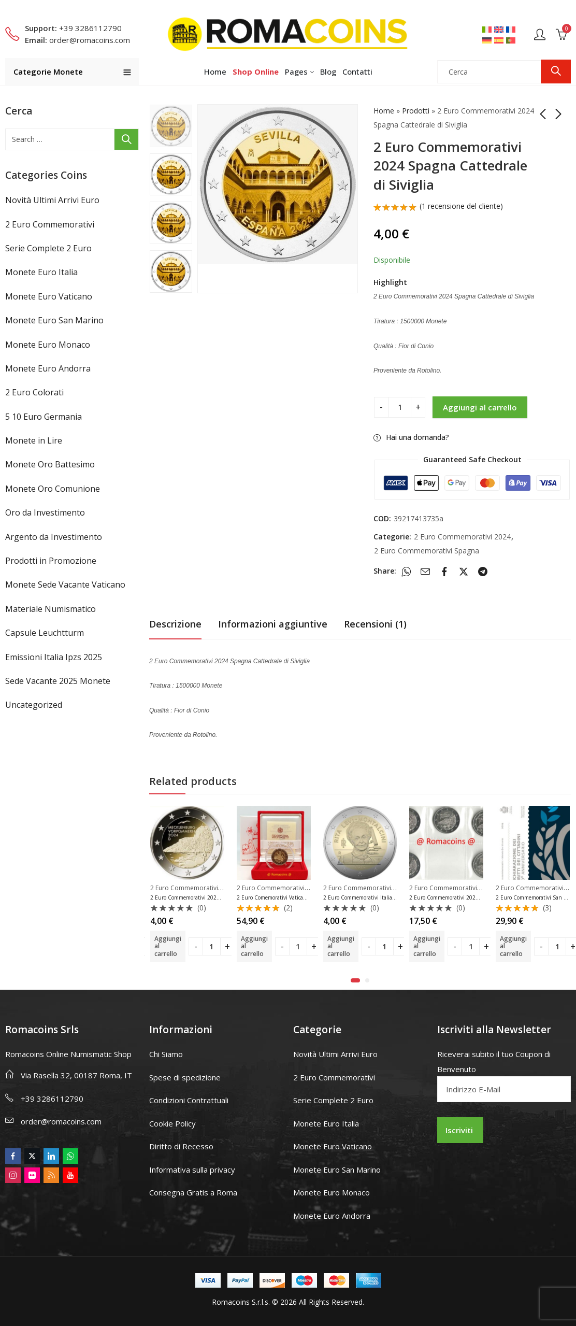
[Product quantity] (399, 407)
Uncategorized (33, 704)
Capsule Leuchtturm (44, 632)
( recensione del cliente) (461, 206)
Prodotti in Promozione (50, 560)
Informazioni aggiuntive (272, 624)
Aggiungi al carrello (480, 407)
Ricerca (556, 71)
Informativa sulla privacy (192, 1169)
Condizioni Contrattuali (188, 1100)
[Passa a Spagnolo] (500, 40)
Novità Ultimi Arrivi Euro (52, 200)
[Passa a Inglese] (500, 29)
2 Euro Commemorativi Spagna (426, 550)
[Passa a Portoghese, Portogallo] (512, 40)
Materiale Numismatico (50, 609)
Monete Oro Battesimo (50, 464)
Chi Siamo (166, 1054)
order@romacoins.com (61, 1121)
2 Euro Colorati (34, 392)
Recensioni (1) (375, 624)
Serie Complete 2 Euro (48, 248)
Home (383, 111)
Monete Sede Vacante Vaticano (65, 584)
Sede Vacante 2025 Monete (57, 681)
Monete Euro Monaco (47, 344)
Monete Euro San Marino (54, 320)
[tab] (175, 624)
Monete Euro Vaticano (48, 296)
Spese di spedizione (185, 1077)
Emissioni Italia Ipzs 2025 (53, 657)
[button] (355, 980)
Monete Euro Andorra (48, 368)
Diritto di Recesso (181, 1146)
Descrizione (175, 624)
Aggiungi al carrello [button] (167, 946)
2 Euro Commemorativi (49, 224)
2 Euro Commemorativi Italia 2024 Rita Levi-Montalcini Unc (395, 897)
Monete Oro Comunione (52, 488)
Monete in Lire (33, 440)
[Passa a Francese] (512, 29)
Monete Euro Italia (41, 272)
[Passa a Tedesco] (488, 40)
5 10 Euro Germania (43, 416)
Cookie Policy (172, 1123)
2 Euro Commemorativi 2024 (462, 536)
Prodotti (415, 111)
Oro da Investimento (45, 512)
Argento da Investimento (53, 537)
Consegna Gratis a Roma (193, 1192)
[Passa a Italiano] (488, 29)
